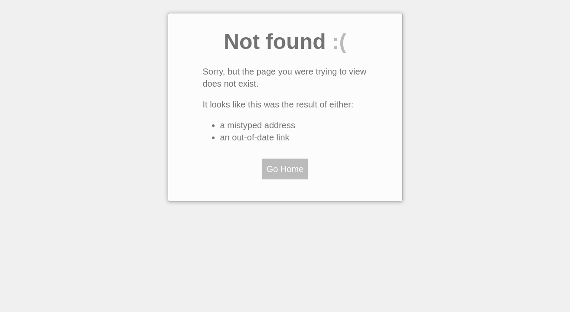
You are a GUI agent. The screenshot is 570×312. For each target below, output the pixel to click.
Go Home (285, 169)
